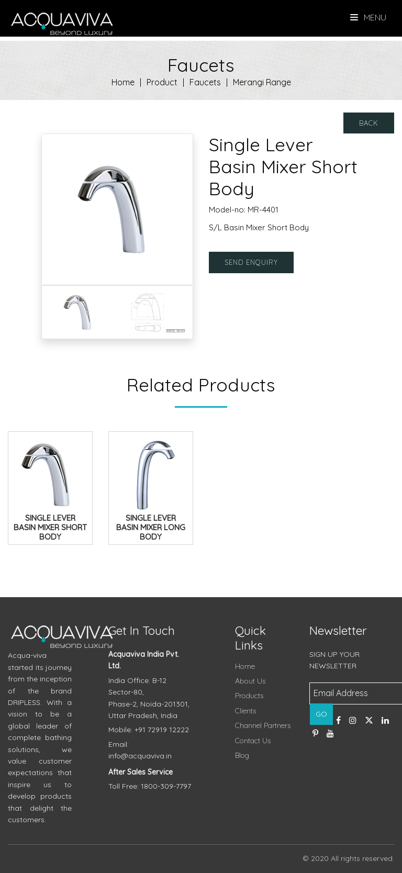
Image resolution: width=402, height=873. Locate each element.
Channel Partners (263, 725)
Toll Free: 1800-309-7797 (149, 786)
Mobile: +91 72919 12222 (148, 729)
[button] (52, 209)
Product (162, 82)
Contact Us (253, 740)
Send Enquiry (251, 262)
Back (368, 123)
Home (123, 82)
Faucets (205, 82)
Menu (368, 17)
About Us (250, 681)
